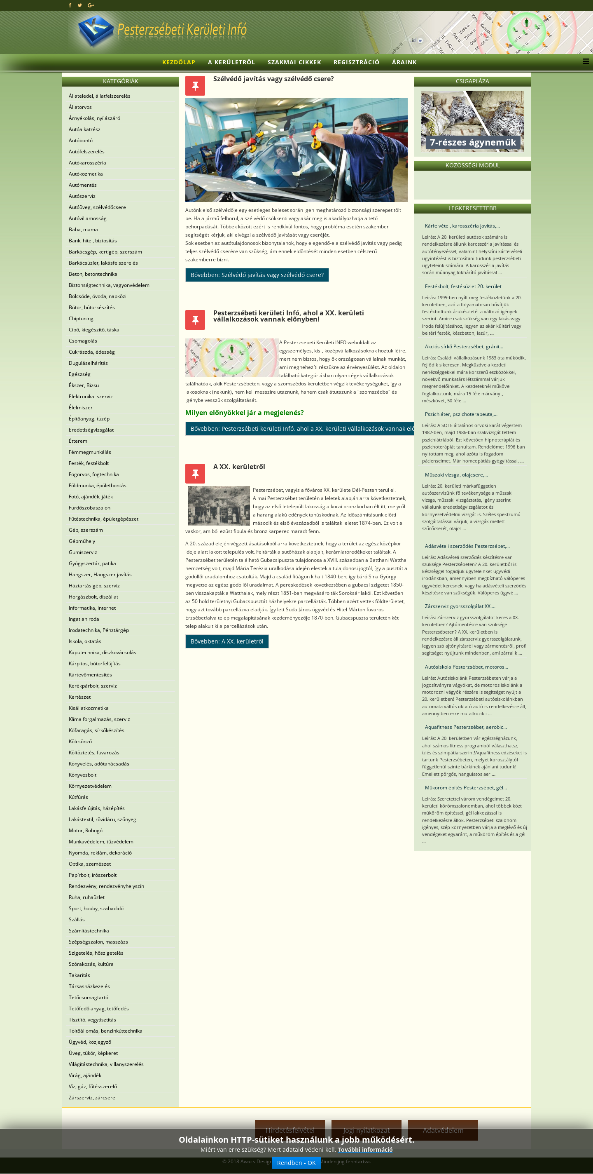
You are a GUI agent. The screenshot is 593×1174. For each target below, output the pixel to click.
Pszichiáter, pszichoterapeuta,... (461, 414)
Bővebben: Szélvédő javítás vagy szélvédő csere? (257, 275)
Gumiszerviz (83, 552)
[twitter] (79, 5)
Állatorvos (80, 106)
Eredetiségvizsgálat (91, 429)
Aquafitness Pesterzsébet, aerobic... (466, 726)
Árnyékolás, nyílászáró (94, 118)
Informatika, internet (92, 607)
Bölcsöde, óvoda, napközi (97, 296)
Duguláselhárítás (88, 362)
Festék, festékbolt (89, 463)
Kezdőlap (179, 62)
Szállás (77, 919)
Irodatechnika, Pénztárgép (99, 630)
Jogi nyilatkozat (366, 1130)
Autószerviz (82, 196)
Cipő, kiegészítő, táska (94, 329)
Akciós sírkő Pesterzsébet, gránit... (464, 346)
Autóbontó (81, 140)
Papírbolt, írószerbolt (93, 874)
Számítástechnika (89, 930)
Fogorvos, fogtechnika (94, 474)
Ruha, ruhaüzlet (87, 897)
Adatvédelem (443, 1130)
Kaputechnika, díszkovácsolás (102, 652)
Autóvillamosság (88, 218)
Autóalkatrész (84, 129)
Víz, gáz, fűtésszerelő (93, 1086)
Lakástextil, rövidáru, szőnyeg (102, 819)
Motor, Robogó (86, 830)
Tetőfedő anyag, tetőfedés (99, 1008)
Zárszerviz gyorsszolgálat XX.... (460, 606)
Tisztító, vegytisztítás (92, 1019)
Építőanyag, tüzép (89, 418)
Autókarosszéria (87, 162)
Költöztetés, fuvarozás (94, 752)
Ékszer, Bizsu (84, 385)
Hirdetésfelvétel (290, 1130)
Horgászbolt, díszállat (93, 596)
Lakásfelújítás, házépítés (97, 808)
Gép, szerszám (86, 529)
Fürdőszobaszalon (89, 507)
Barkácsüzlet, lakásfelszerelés (103, 262)
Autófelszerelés (87, 151)
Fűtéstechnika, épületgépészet (103, 518)
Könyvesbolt (82, 774)
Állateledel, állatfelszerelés (100, 95)
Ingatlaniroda (84, 618)
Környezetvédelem (90, 785)
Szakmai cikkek (294, 62)
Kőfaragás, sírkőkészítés (96, 730)
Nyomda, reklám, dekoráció (100, 852)
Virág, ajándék (85, 1075)
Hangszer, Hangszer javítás (100, 574)
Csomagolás (83, 340)
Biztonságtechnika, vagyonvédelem (109, 285)
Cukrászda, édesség (92, 351)
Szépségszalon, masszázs (98, 941)
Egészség (80, 374)
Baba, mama (83, 229)
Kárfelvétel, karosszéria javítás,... (462, 225)
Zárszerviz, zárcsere (92, 1097)
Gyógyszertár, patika (92, 563)
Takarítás (79, 975)
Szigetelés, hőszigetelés (96, 952)
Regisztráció (357, 62)
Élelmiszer (81, 407)
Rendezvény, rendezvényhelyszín (106, 886)
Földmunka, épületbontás (97, 485)
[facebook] (70, 5)
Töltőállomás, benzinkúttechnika (105, 1030)
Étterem (78, 440)
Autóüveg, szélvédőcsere (97, 207)
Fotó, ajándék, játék (91, 496)
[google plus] (91, 5)
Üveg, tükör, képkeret (93, 1053)
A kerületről (231, 62)
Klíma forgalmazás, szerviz (99, 719)
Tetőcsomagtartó (88, 997)
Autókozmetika (86, 173)
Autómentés (83, 184)
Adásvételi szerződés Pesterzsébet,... (467, 545)
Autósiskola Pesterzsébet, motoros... (466, 666)
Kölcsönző (80, 741)
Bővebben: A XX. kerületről (227, 641)
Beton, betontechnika (93, 273)
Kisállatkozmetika (89, 707)
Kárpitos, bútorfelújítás (95, 663)
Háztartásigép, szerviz (94, 585)
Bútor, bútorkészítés (92, 307)
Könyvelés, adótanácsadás (99, 763)
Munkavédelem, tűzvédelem (101, 841)
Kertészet (80, 696)
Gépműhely (82, 541)
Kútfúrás (78, 797)
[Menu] (584, 62)
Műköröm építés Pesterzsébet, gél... (466, 787)
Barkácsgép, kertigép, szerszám (105, 251)
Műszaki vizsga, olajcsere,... (456, 474)
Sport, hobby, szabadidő (96, 908)
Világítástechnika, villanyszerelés (106, 1064)
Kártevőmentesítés (90, 674)
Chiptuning (81, 318)
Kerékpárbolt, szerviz (93, 685)
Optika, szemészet (90, 863)
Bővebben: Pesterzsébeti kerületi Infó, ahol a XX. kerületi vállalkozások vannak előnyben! (312, 428)
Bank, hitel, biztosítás (93, 240)
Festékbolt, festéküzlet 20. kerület (463, 286)
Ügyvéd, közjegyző (90, 1041)
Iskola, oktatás (85, 641)
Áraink (404, 62)
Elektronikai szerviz (91, 396)
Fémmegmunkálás (90, 452)
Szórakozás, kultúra (91, 963)
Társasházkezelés (89, 986)
